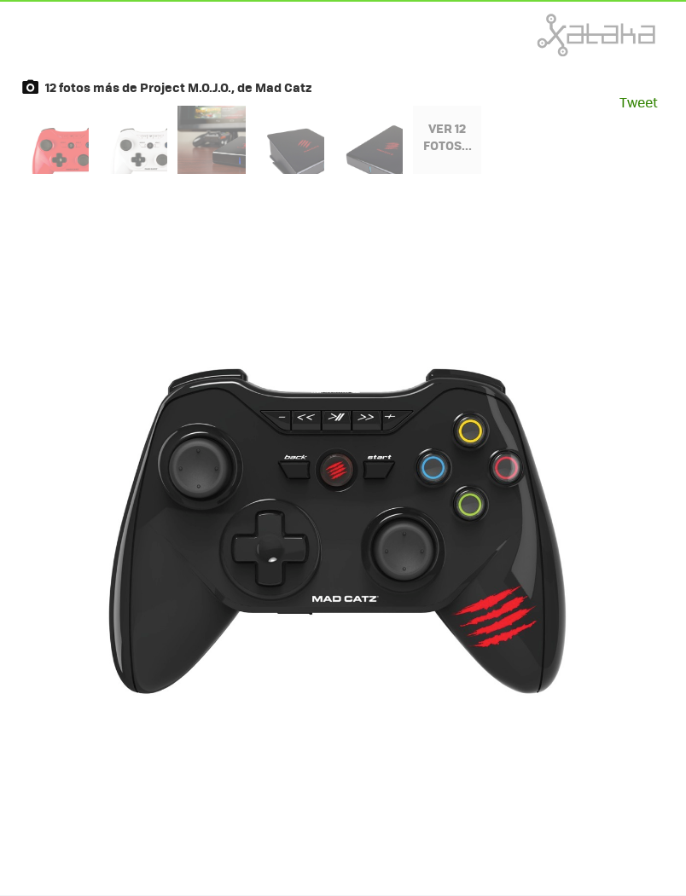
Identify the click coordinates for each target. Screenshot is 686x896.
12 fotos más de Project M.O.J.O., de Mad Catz (178, 87)
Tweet (638, 102)
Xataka (559, 35)
